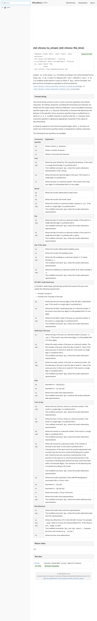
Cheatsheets (82, 3)
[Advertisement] (63, 26)
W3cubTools (70, 3)
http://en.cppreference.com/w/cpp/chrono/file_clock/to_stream (63, 578)
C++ (45, 3)
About (92, 3)
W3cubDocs (37, 3)
